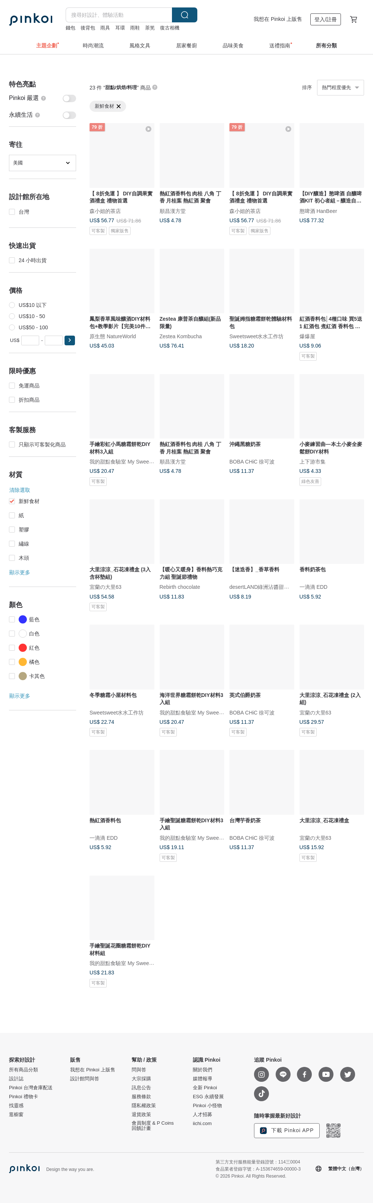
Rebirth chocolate (180, 587)
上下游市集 (313, 462)
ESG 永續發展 (208, 1096)
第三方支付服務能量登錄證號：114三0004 (258, 1162)
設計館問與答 (84, 1078)
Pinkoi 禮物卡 (23, 1096)
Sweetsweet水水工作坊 (256, 336)
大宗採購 (141, 1078)
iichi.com (202, 1123)
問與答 (139, 1069)
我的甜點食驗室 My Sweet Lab (125, 462)
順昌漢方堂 (173, 211)
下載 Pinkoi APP (287, 1130)
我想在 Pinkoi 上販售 (278, 19)
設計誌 (16, 1078)
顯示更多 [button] (19, 572)
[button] (70, 340)
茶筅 (150, 28)
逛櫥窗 (16, 1114)
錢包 (70, 28)
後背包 (88, 28)
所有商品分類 (23, 1069)
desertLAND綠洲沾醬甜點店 (261, 587)
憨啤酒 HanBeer (318, 211)
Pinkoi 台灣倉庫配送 (31, 1087)
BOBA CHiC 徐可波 (252, 462)
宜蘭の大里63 (106, 587)
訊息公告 (141, 1087)
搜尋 (184, 14)
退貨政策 (141, 1114)
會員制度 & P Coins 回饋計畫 (153, 1126)
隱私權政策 (144, 1105)
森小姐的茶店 (105, 211)
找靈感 (16, 1105)
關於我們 (202, 1069)
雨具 (105, 28)
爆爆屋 (307, 336)
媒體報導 (202, 1078)
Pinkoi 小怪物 (207, 1105)
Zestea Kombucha (181, 336)
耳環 (120, 28)
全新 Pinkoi (205, 1087)
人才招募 (202, 1114)
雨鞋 (135, 28)
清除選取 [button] (19, 490)
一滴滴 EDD (313, 587)
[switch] (42, 98)
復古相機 (169, 28)
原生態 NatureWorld (113, 336)
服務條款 (141, 1096)
